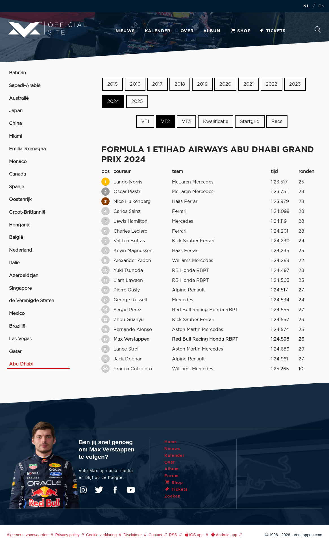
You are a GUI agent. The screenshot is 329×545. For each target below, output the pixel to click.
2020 (225, 84)
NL (306, 6)
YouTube (130, 489)
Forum (172, 475)
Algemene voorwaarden (28, 535)
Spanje (16, 187)
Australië (19, 98)
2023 (295, 84)
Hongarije (19, 225)
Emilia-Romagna (27, 149)
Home (171, 442)
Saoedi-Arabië (24, 85)
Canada (17, 174)
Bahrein (17, 73)
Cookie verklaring (101, 535)
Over (187, 31)
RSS (173, 535)
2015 (112, 84)
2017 (157, 84)
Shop (240, 31)
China (15, 123)
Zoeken (318, 29)
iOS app (194, 535)
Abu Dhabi (21, 364)
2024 (113, 101)
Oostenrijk (20, 199)
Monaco (18, 161)
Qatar (15, 351)
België (16, 237)
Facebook (114, 489)
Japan (16, 111)
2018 (180, 84)
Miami (15, 136)
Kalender (158, 31)
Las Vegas (20, 339)
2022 (271, 84)
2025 (137, 101)
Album (211, 31)
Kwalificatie (215, 121)
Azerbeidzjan (23, 275)
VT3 (186, 121)
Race (276, 121)
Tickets (272, 31)
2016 (135, 84)
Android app (223, 535)
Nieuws (125, 31)
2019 (202, 84)
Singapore (20, 288)
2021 (248, 84)
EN (321, 6)
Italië (14, 263)
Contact (155, 535)
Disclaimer (132, 535)
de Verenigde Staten (31, 301)
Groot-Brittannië (27, 212)
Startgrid (250, 121)
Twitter (99, 489)
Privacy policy (67, 535)
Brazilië (17, 326)
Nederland (20, 250)
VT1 (145, 121)
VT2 (165, 121)
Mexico (17, 313)
